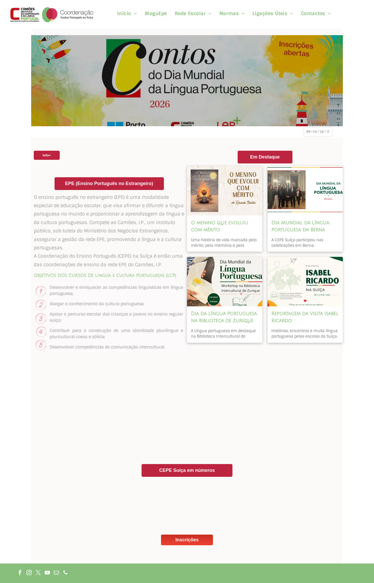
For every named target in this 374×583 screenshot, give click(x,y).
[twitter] (38, 573)
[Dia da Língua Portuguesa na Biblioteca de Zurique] (224, 281)
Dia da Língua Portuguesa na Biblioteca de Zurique (224, 317)
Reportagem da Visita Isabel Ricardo (304, 317)
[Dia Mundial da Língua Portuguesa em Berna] (305, 191)
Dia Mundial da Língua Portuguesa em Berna (300, 226)
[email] (56, 573)
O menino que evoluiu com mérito (219, 226)
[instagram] (29, 573)
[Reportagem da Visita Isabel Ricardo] (305, 281)
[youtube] (47, 573)
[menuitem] (127, 13)
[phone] (65, 573)
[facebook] (20, 573)
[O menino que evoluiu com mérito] (224, 191)
